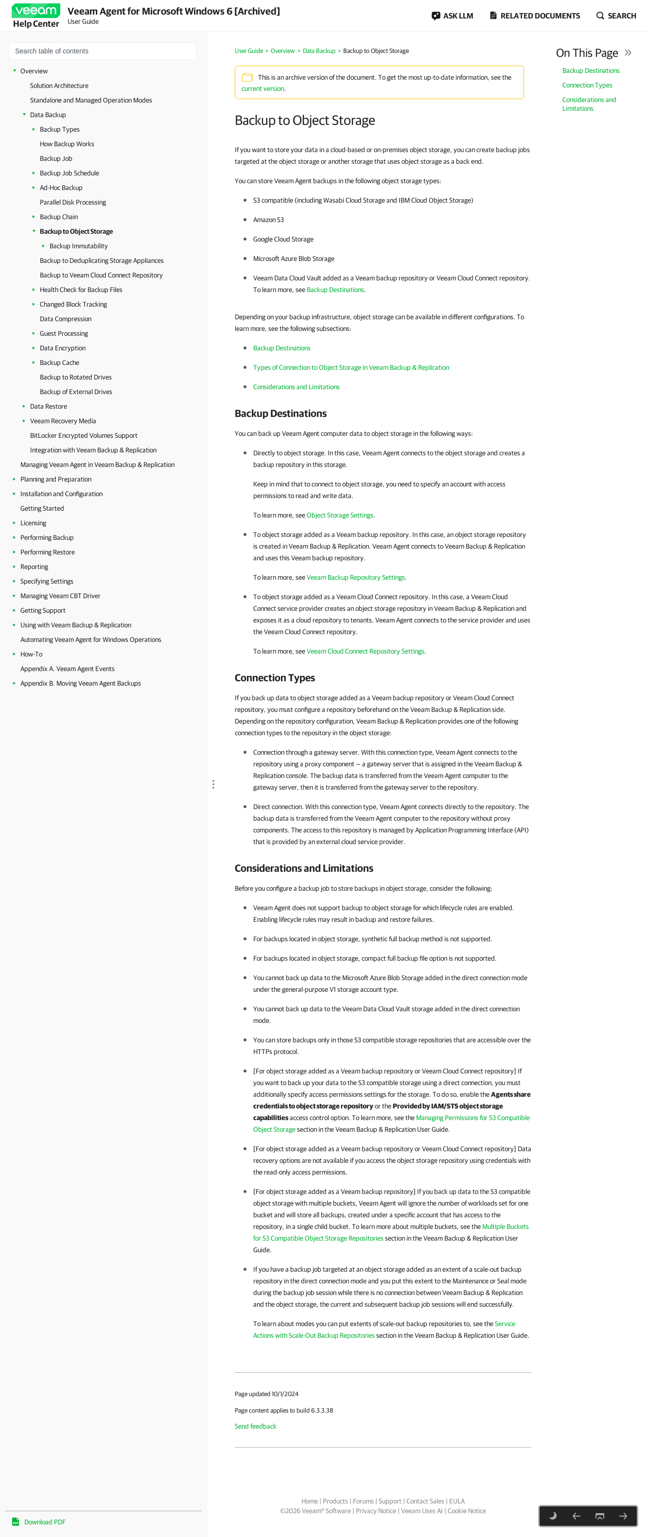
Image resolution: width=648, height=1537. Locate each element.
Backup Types (60, 129)
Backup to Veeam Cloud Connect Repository (101, 275)
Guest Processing (64, 333)
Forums (363, 1501)
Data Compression (65, 319)
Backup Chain (59, 217)
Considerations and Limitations (589, 104)
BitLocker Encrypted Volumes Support (84, 435)
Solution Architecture (59, 85)
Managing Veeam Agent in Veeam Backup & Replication (97, 464)
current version (263, 88)
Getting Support (43, 610)
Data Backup (48, 115)
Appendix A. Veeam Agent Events (67, 669)
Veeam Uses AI (422, 1511)
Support (390, 1501)
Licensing (33, 523)
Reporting (34, 566)
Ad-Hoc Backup (61, 187)
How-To (31, 654)
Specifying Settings (46, 581)
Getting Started (42, 508)
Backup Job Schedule (69, 173)
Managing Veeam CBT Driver (60, 596)
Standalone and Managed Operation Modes (91, 100)
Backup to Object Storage (76, 231)
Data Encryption (63, 348)
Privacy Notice (376, 1511)
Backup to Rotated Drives (76, 377)
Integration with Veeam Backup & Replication (93, 450)
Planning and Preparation (55, 479)
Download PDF (45, 1522)
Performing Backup (47, 537)
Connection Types (587, 85)
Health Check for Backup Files (81, 290)
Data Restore (48, 406)
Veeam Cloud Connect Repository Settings (365, 651)
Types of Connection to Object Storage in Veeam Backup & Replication (351, 367)
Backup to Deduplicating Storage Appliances (102, 260)
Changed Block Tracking (73, 304)
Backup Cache (59, 362)
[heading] (383, 413)
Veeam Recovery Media (63, 421)
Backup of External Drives (76, 392)
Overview (34, 71)
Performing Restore (47, 552)
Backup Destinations (591, 70)
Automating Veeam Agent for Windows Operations (90, 639)
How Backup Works (67, 144)
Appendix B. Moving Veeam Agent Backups (80, 683)
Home (309, 1501)
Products (335, 1501)
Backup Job (56, 158)
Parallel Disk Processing (73, 202)
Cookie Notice (467, 1511)
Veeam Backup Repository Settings (356, 577)
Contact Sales (425, 1501)
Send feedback (256, 1426)
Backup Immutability (79, 246)
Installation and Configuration (61, 494)
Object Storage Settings (340, 515)
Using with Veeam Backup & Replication (75, 625)
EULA (457, 1501)
